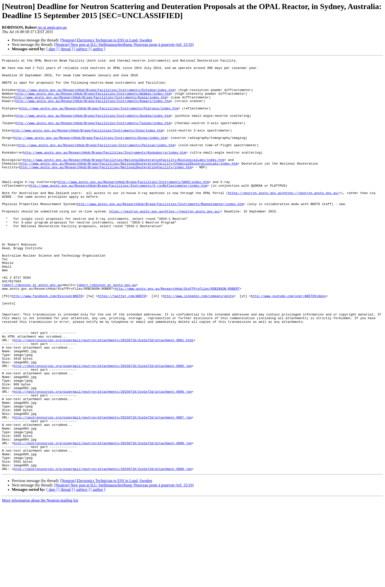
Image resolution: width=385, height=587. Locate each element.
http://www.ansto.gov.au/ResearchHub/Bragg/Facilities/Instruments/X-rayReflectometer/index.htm (118, 211)
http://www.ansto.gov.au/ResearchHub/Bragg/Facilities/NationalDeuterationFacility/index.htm (105, 189)
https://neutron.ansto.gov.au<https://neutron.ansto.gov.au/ (283, 220)
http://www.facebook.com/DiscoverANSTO (47, 343)
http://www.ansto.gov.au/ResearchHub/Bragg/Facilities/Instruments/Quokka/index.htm (93, 127)
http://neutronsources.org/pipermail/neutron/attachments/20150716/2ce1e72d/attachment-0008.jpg (103, 520)
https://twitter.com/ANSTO (122, 343)
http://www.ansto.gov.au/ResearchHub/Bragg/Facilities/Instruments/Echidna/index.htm (95, 96)
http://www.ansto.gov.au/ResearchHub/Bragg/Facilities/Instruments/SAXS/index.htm (133, 207)
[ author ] (98, 49)
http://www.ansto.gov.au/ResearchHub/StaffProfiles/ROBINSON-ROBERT (177, 335)
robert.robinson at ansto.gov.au (31, 330)
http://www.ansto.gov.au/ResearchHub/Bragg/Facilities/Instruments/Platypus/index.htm (98, 118)
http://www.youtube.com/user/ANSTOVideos (288, 343)
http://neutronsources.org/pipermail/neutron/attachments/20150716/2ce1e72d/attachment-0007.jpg (103, 489)
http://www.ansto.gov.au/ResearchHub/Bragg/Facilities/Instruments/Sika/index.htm (87, 145)
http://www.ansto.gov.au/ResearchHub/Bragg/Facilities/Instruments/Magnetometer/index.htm (160, 233)
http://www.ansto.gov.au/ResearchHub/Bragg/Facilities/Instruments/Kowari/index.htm (93, 109)
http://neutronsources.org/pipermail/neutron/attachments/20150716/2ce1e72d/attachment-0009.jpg (103, 551)
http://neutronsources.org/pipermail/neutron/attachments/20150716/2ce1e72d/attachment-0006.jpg (103, 458)
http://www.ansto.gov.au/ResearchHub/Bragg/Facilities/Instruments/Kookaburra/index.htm (104, 171)
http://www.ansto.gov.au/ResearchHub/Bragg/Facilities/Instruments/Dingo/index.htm (90, 154)
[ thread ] (65, 49)
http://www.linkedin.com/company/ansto (198, 343)
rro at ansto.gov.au (52, 27)
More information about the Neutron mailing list (40, 583)
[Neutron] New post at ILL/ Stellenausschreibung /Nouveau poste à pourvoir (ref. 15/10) (123, 44)
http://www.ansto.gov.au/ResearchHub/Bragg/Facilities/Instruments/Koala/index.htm (90, 105)
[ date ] (51, 49)
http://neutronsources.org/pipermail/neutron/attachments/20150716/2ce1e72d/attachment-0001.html (103, 396)
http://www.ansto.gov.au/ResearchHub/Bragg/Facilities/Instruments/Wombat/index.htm (93, 101)
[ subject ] (82, 49)
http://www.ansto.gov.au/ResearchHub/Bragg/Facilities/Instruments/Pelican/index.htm (95, 162)
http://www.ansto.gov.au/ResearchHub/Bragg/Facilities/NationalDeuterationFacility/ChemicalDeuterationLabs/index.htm (128, 185)
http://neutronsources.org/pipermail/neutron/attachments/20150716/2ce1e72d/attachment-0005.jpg (103, 427)
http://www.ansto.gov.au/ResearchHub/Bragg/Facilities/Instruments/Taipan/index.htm (93, 136)
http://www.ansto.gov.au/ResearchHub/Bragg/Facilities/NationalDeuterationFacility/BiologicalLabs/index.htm (123, 180)
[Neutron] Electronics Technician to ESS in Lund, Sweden (106, 40)
